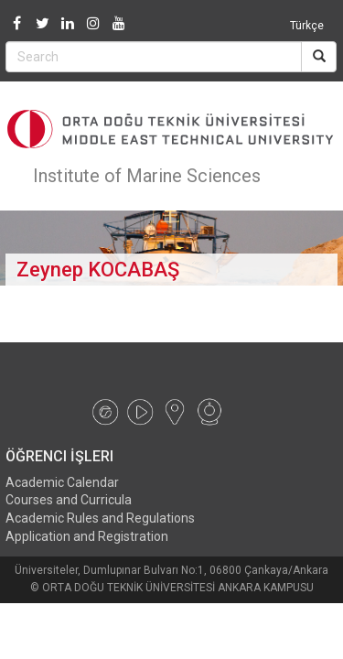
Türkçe (307, 25)
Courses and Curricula (68, 499)
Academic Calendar (62, 482)
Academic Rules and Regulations (100, 518)
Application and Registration (86, 536)
